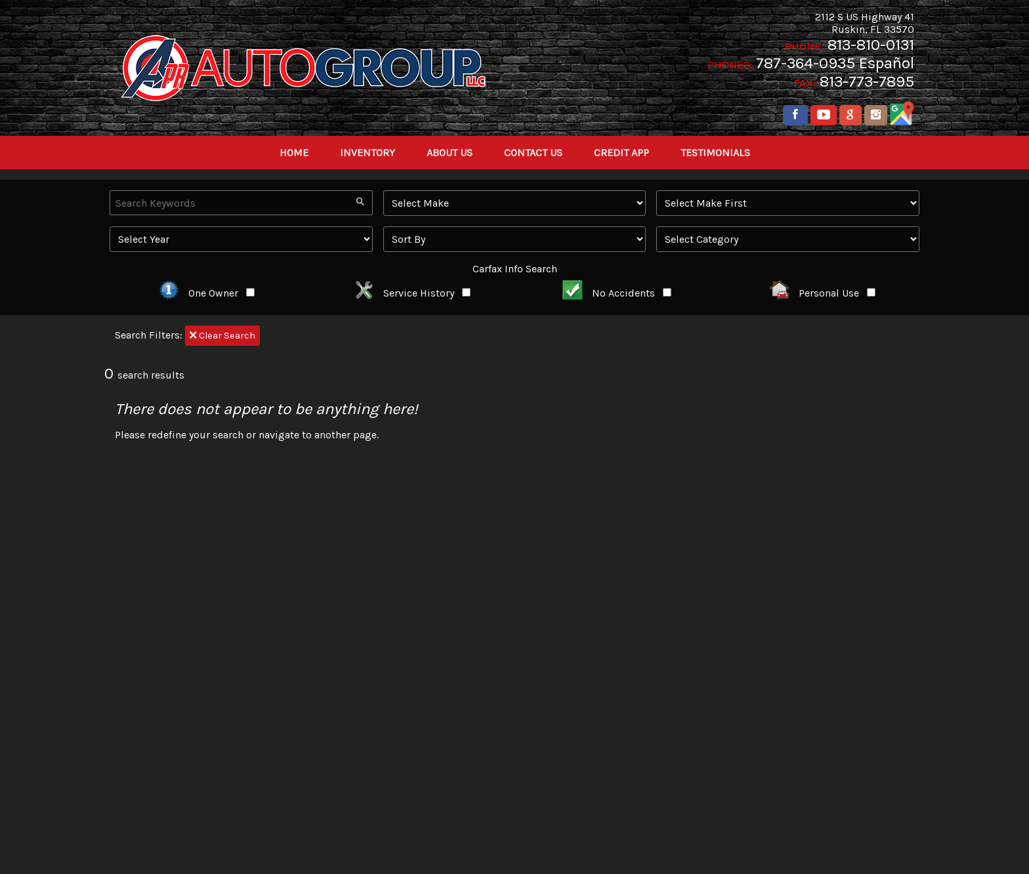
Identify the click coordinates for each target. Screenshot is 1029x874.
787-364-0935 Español (835, 63)
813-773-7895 (867, 81)
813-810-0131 (871, 44)
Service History (412, 293)
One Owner (207, 293)
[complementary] (989, 834)
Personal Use (822, 293)
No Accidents (616, 293)
